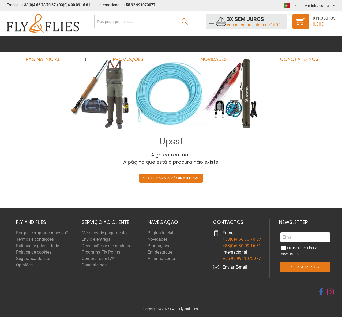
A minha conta (161, 258)
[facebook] (321, 292)
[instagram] (330, 292)
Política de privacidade (37, 245)
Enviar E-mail (235, 267)
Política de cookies (33, 252)
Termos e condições (35, 239)
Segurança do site (33, 258)
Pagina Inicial (48, 43)
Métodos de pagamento (104, 232)
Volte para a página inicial (171, 178)
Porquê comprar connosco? (42, 232)
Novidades (212, 43)
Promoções (130, 43)
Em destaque (160, 252)
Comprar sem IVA (98, 258)
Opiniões (24, 265)
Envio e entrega (96, 239)
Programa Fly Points (101, 252)
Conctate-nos (294, 43)
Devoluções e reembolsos (106, 245)
